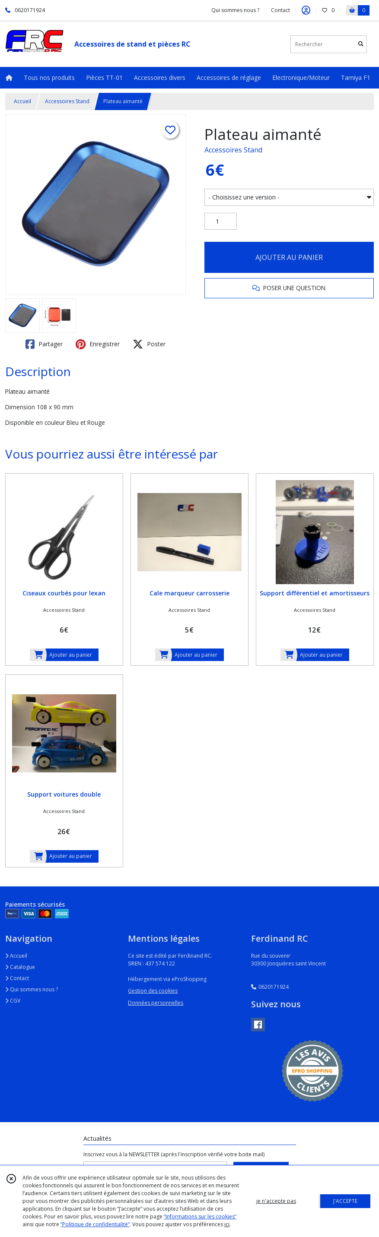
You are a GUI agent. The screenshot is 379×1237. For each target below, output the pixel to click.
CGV (12, 1000)
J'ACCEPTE (345, 1201)
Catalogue (20, 967)
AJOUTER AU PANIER (289, 257)
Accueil (22, 101)
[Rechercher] (360, 44)
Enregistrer (98, 344)
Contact (280, 10)
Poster (149, 344)
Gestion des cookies (153, 990)
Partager (44, 344)
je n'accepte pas (276, 1201)
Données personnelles (155, 1002)
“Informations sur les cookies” (200, 1216)
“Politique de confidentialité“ (95, 1224)
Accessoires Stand (67, 101)
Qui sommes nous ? (31, 989)
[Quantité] (220, 221)
